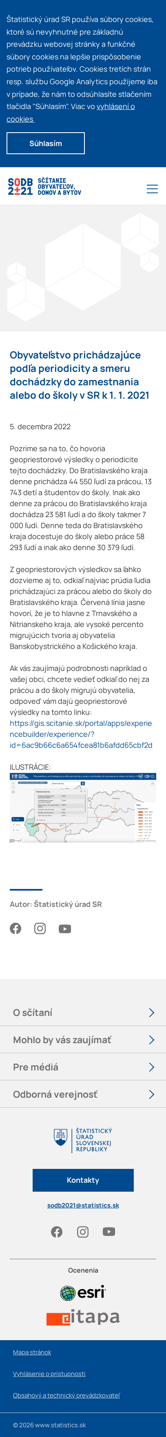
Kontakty (83, 1180)
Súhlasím (45, 143)
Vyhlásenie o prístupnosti (49, 1373)
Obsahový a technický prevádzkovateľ (66, 1395)
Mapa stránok (32, 1352)
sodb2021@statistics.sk (83, 1205)
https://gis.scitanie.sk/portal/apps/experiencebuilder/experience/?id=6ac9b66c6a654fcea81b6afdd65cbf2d (81, 734)
